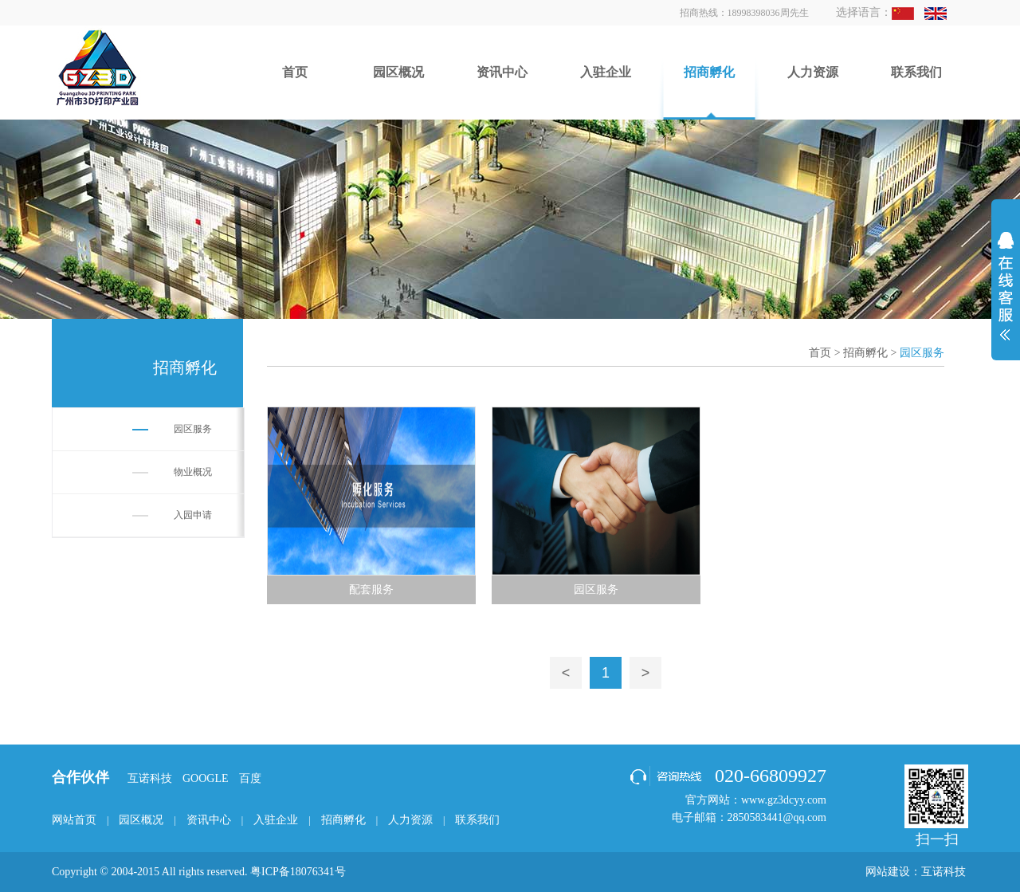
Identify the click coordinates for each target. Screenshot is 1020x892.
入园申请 (193, 515)
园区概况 (141, 820)
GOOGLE (205, 778)
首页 (820, 353)
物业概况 (193, 471)
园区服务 (193, 428)
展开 (1005, 296)
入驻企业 (275, 820)
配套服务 (371, 589)
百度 (250, 778)
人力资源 (410, 820)
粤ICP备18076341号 (298, 872)
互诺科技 (150, 778)
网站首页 (74, 820)
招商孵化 (865, 353)
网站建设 (887, 872)
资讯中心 (208, 820)
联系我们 (477, 820)
